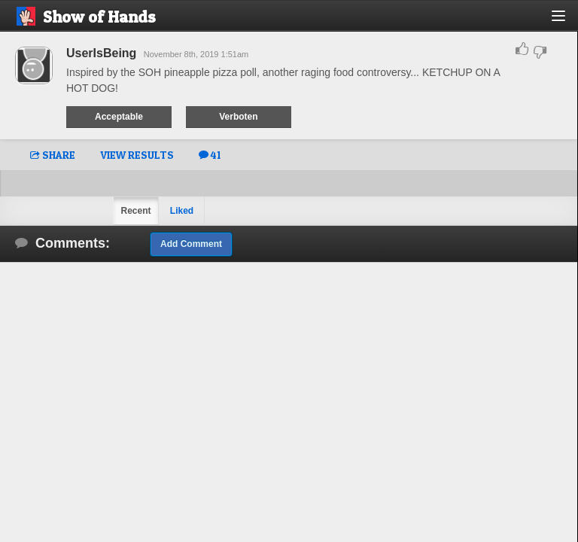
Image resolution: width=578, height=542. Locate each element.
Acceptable (119, 116)
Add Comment (191, 244)
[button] (567, 21)
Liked (181, 211)
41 (210, 154)
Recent (135, 211)
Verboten (238, 116)
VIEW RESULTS (137, 154)
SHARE (52, 154)
